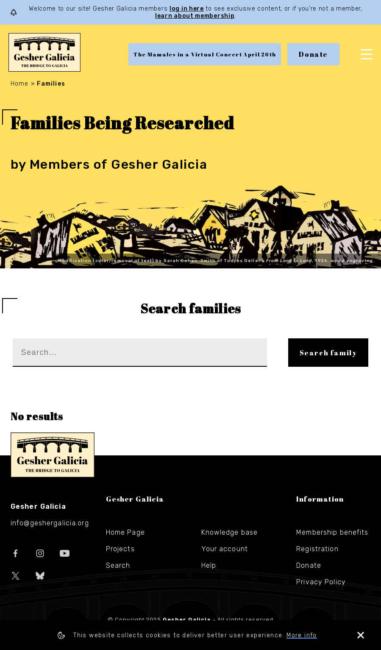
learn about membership (194, 16)
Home (19, 83)
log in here (187, 8)
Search (118, 565)
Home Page (125, 532)
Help (208, 565)
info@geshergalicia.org (50, 523)
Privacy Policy (321, 582)
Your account (224, 549)
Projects (120, 549)
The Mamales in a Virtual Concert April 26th (204, 54)
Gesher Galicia (53, 454)
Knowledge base (229, 532)
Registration (317, 549)
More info (301, 635)
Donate (313, 54)
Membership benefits (332, 532)
